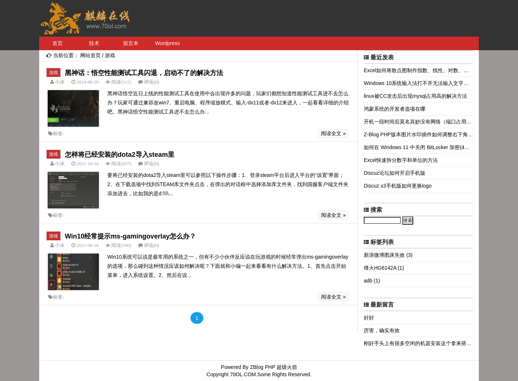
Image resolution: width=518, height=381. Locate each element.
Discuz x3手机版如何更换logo (398, 186)
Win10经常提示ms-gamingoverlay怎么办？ (130, 236)
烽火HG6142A (384, 268)
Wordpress (167, 43)
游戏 (110, 55)
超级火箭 (287, 367)
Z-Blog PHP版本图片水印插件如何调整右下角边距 (421, 134)
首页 (57, 43)
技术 (94, 43)
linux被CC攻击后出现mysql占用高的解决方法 (415, 96)
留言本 (130, 43)
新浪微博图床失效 (388, 255)
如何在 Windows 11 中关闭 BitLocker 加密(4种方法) (422, 147)
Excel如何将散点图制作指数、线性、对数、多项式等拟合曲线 (434, 70)
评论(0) (151, 81)
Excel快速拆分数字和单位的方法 (401, 160)
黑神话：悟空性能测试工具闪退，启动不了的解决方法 (144, 73)
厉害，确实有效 (382, 330)
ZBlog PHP (262, 367)
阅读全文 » (333, 133)
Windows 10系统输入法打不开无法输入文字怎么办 (421, 83)
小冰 (59, 81)
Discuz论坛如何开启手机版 (394, 173)
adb (372, 281)
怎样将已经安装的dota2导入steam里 (119, 154)
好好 (369, 318)
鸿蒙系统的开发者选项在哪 (394, 109)
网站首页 (90, 55)
